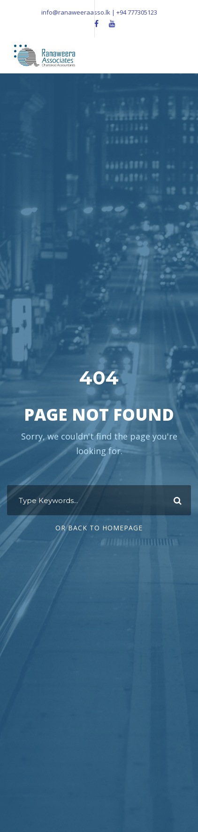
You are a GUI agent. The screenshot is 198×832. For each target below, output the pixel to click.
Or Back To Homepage (99, 527)
